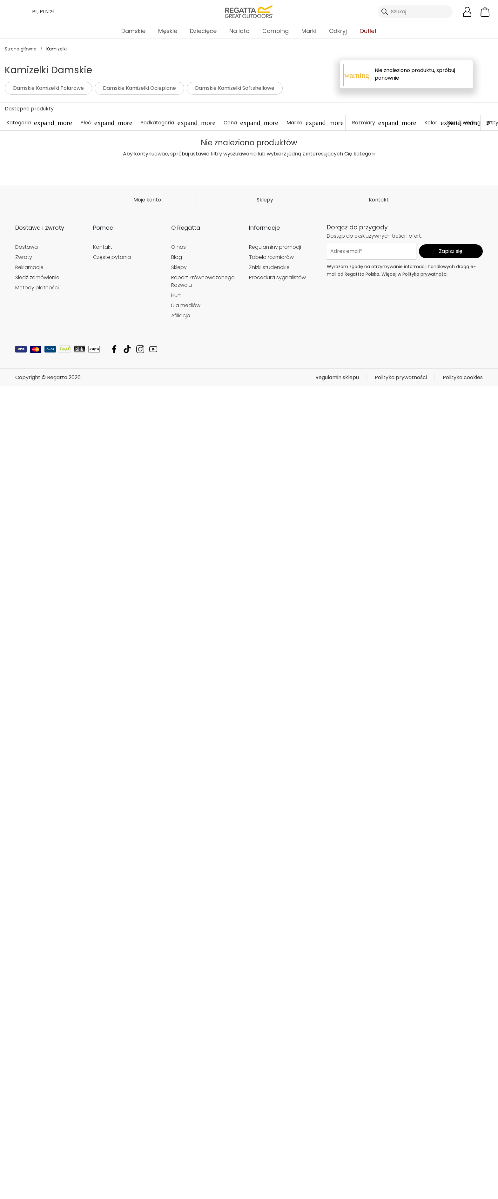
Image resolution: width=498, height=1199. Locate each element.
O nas (178, 405)
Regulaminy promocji (275, 405)
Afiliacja (180, 474)
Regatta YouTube (153, 508)
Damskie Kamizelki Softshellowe (234, 88)
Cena (251, 123)
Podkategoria (177, 123)
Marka (315, 123)
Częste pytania (112, 415)
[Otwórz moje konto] (467, 12)
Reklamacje (29, 426)
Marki (308, 31)
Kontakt (379, 358)
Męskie (167, 31)
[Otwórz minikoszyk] (485, 12)
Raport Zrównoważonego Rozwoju (203, 439)
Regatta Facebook (114, 508)
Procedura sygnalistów (277, 436)
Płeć (106, 123)
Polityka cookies (463, 536)
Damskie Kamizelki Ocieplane (139, 88)
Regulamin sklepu (337, 536)
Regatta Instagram (140, 508)
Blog (176, 415)
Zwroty (23, 415)
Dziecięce (203, 31)
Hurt (176, 454)
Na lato (239, 31)
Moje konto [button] (147, 358)
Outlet (368, 31)
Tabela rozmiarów (271, 415)
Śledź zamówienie (37, 436)
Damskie (133, 31)
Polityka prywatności (425, 433)
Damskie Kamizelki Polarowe (48, 88)
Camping (275, 31)
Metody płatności (37, 446)
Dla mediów (185, 464)
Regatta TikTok (127, 508)
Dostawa (26, 405)
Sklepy (265, 358)
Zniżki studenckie (269, 426)
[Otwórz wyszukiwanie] (415, 11)
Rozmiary (384, 123)
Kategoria (39, 123)
